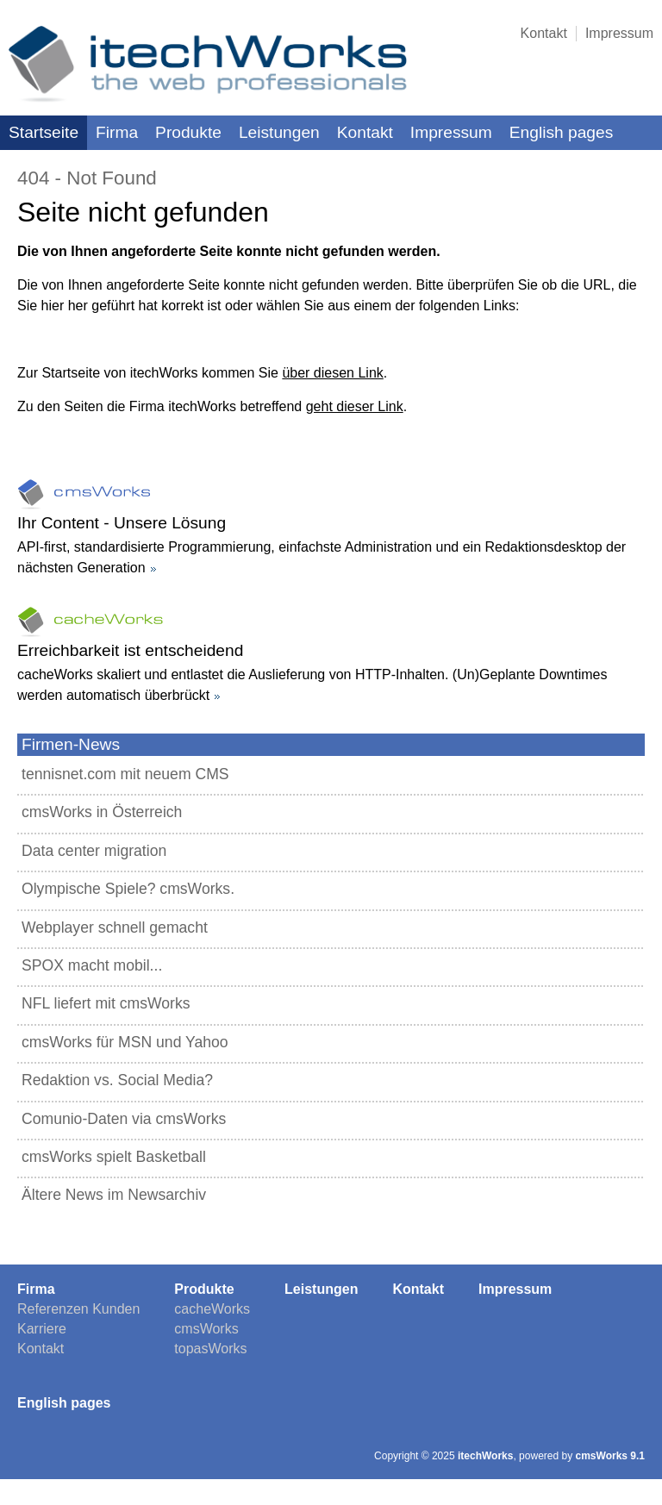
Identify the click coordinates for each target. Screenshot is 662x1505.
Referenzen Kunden (78, 1309)
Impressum (619, 33)
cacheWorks (212, 1309)
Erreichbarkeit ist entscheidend (130, 650)
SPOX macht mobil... (92, 965)
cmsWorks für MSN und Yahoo (125, 1042)
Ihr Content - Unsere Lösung (121, 523)
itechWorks (485, 1456)
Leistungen (279, 132)
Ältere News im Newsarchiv (114, 1194)
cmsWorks (206, 1328)
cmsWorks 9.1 (611, 1456)
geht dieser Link (354, 406)
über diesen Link (332, 372)
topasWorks (210, 1348)
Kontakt (544, 33)
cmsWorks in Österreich (102, 812)
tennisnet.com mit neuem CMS (125, 774)
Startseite (43, 132)
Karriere (41, 1328)
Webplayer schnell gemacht (115, 927)
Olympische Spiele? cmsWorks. (128, 888)
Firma (117, 132)
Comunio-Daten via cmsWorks (124, 1118)
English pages (561, 132)
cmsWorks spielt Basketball (114, 1156)
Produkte (188, 132)
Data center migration (94, 850)
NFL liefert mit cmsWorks (106, 1003)
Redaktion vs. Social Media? (117, 1080)
